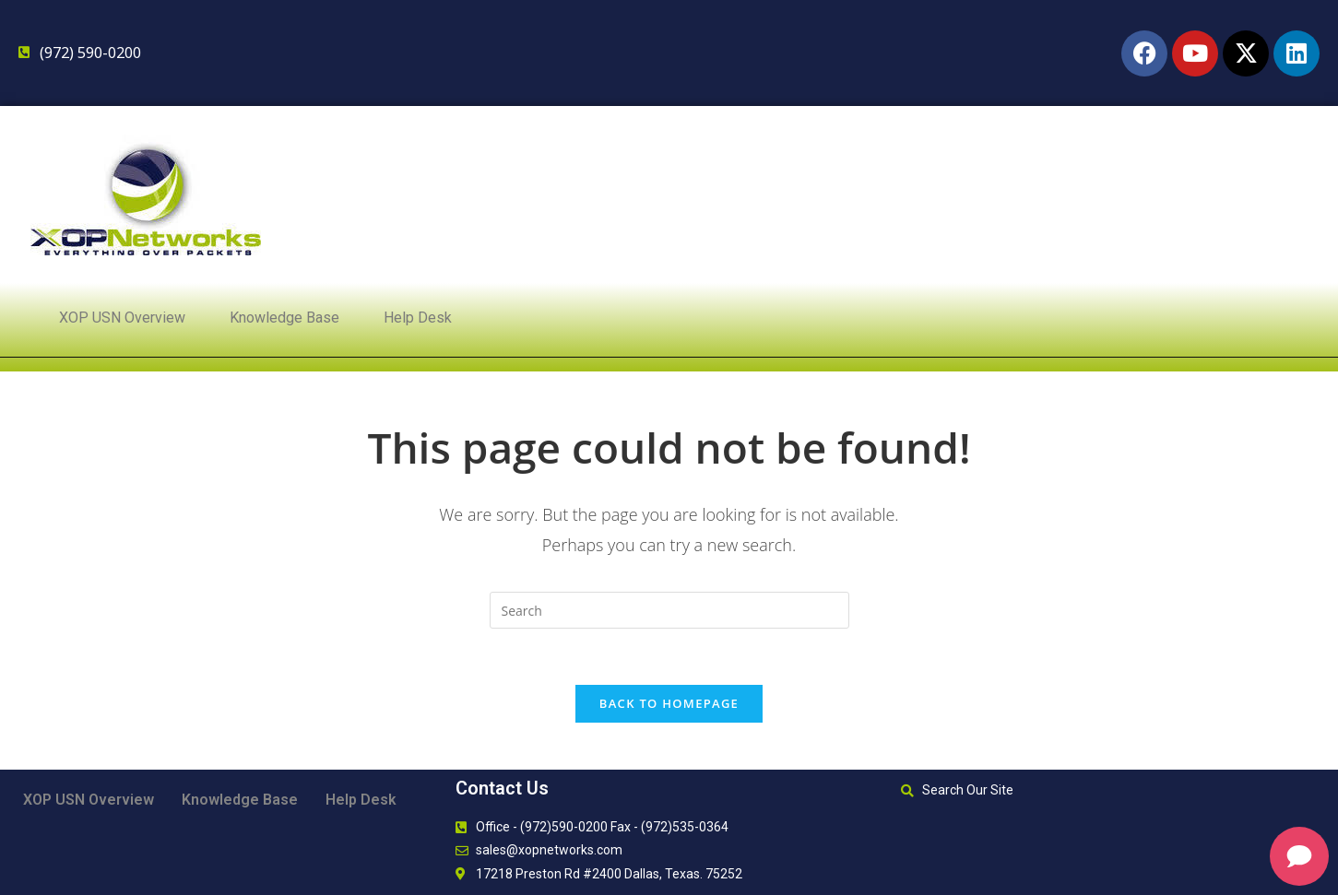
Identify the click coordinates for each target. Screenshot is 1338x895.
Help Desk (418, 317)
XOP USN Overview (122, 317)
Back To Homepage (669, 703)
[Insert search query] (669, 610)
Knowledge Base (284, 317)
